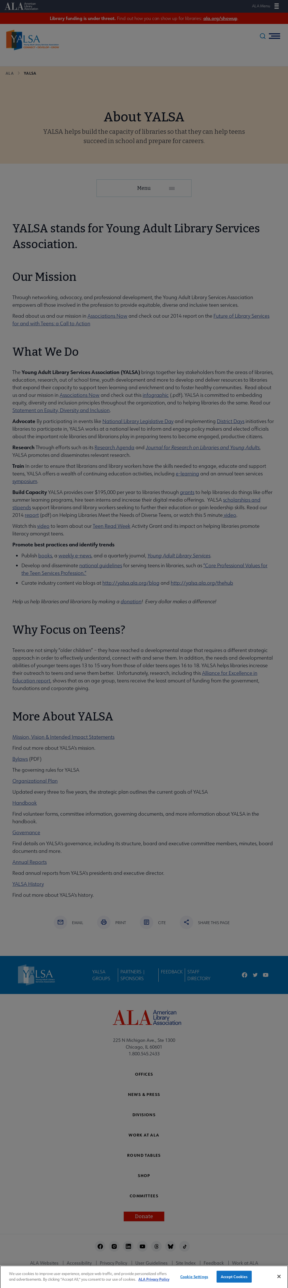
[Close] (279, 1279)
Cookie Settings (194, 1279)
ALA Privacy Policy (153, 1282)
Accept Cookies (234, 1279)
